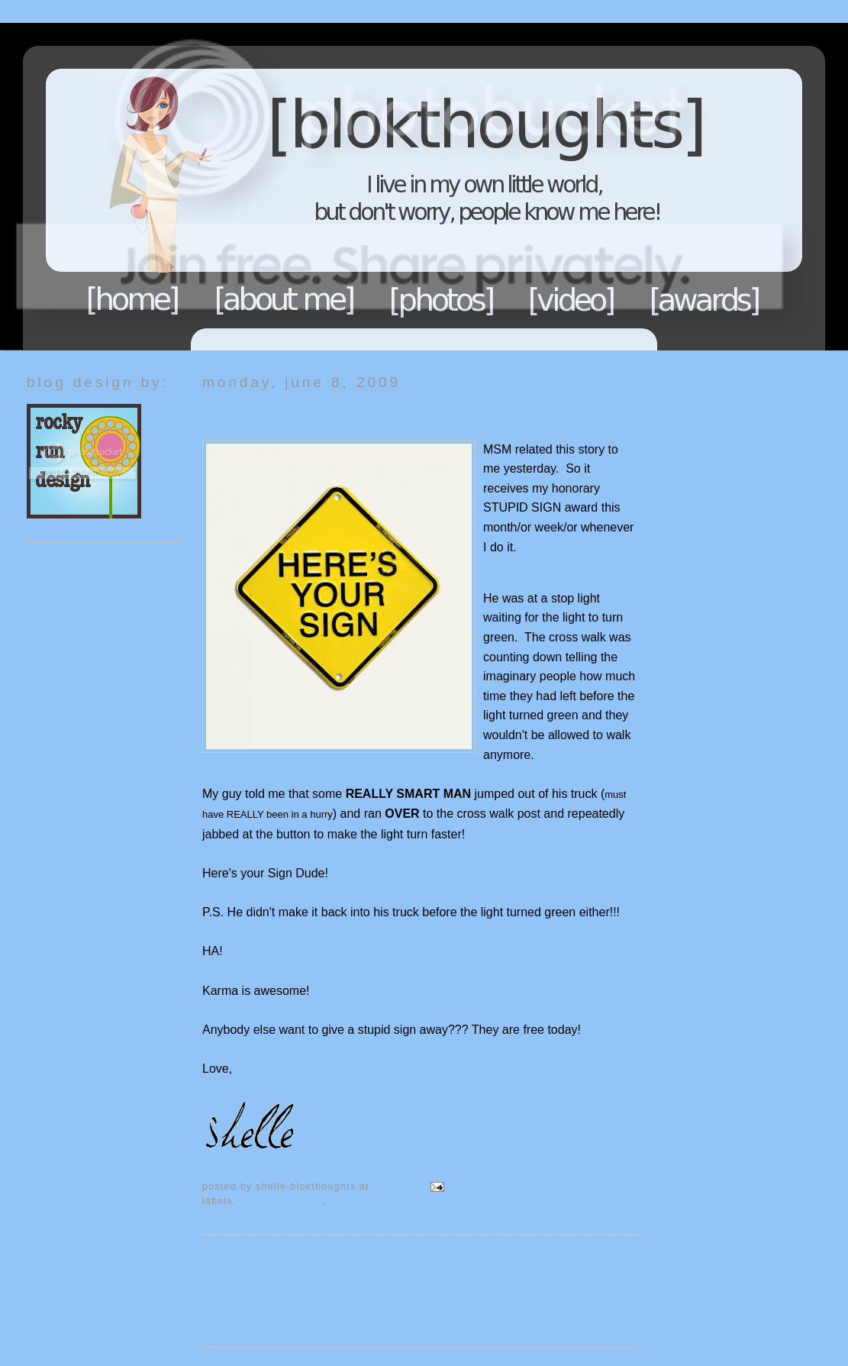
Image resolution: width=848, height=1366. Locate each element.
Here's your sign (281, 1201)
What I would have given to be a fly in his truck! (380, 411)
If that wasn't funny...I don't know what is (434, 1201)
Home (133, 299)
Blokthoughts (381, 186)
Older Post (608, 1272)
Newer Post (234, 1272)
